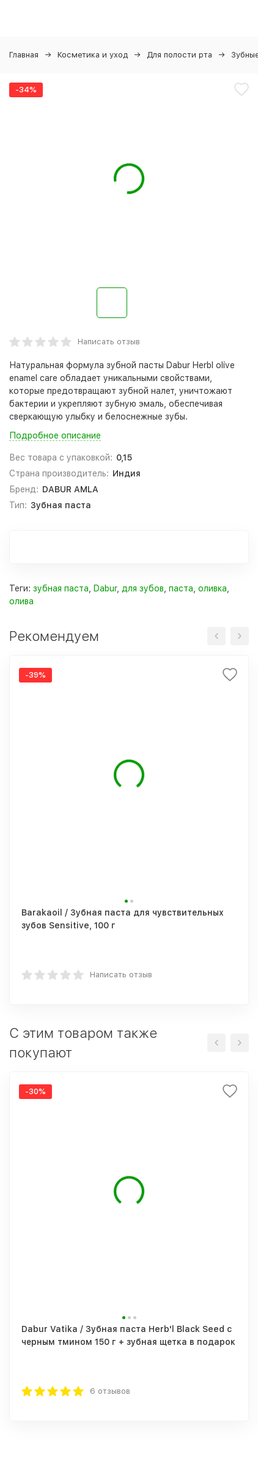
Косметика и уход (92, 54)
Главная (24, 54)
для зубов (143, 588)
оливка (212, 588)
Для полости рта (179, 54)
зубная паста (61, 588)
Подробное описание (55, 435)
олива (21, 601)
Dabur (105, 588)
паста (181, 588)
